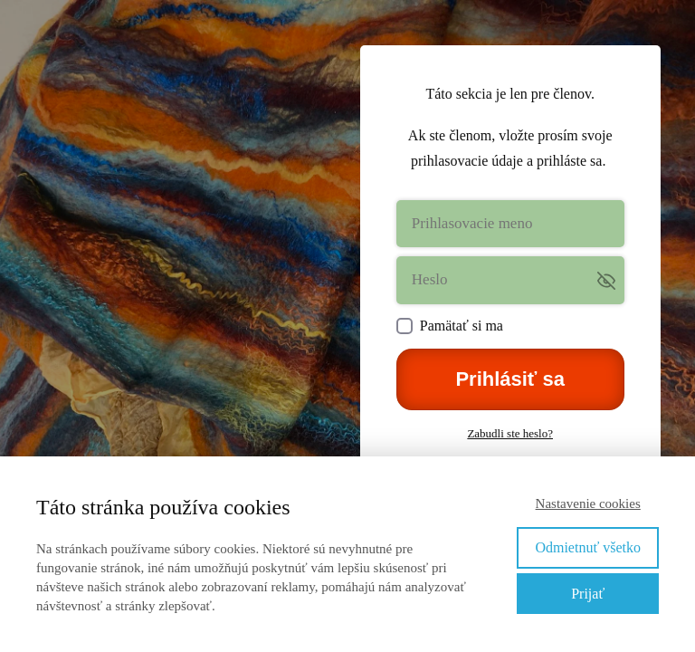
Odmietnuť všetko (588, 547)
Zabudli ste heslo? (510, 433)
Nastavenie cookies (588, 503)
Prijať (588, 593)
